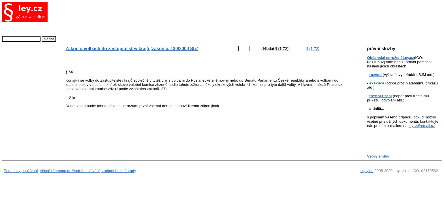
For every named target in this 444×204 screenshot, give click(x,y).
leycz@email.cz (422, 126)
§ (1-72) (312, 48)
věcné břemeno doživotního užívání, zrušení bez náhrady (88, 171)
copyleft (366, 171)
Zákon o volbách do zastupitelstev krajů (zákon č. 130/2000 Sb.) (131, 48)
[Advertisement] (205, 21)
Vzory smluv (378, 156)
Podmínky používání (21, 171)
